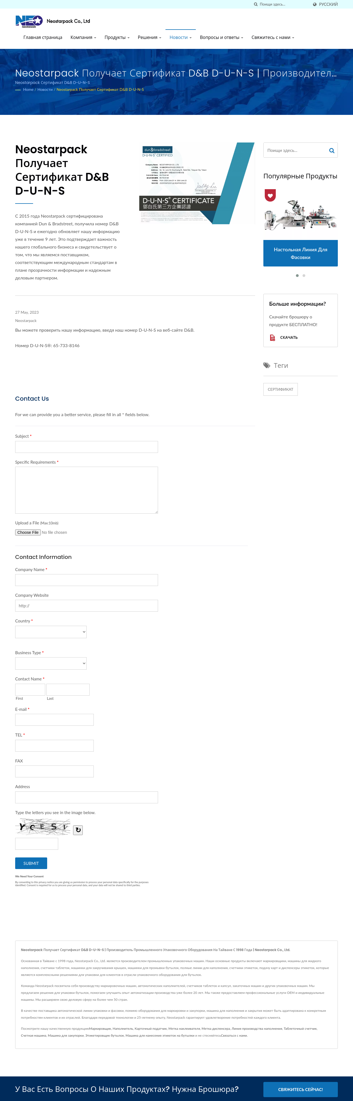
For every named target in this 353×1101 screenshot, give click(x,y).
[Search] (284, 4)
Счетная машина (33, 1035)
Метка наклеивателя (184, 1028)
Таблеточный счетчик (300, 1028)
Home (28, 89)
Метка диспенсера (216, 1028)
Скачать (283, 337)
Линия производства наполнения (257, 1028)
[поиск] (256, 4)
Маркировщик (100, 1028)
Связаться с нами (234, 1035)
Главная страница (42, 37)
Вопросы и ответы (221, 37)
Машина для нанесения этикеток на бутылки (159, 1035)
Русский (328, 4)
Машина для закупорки (66, 1035)
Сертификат (280, 389)
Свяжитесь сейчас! (300, 1089)
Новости (181, 37)
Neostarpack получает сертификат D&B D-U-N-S (100, 89)
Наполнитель (123, 1028)
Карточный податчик (151, 1028)
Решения (149, 37)
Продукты (117, 37)
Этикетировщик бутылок (104, 1035)
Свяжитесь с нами (273, 37)
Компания (83, 37)
